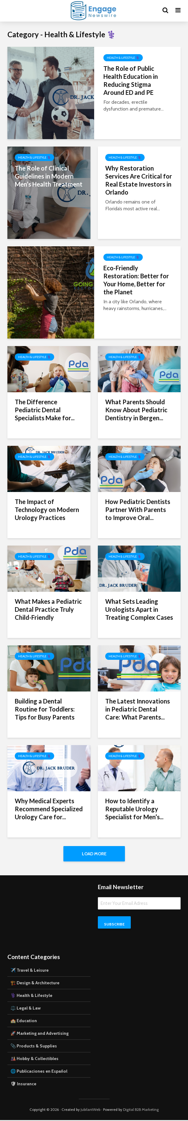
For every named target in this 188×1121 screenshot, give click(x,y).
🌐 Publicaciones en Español (38, 1072)
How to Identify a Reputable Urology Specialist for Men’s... (134, 809)
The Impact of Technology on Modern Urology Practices (47, 509)
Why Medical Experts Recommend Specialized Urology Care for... (49, 809)
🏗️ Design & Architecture (34, 983)
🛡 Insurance (23, 1084)
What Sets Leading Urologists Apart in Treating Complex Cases (139, 609)
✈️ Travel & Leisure (29, 971)
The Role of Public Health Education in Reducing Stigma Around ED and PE (130, 80)
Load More (94, 854)
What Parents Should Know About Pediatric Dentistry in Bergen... (136, 409)
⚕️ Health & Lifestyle (31, 996)
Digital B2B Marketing (141, 1110)
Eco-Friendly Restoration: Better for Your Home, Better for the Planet (136, 280)
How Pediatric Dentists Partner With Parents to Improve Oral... (137, 509)
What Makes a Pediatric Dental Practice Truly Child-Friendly (48, 609)
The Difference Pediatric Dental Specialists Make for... (44, 409)
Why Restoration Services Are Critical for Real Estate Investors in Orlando (138, 180)
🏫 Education (23, 1021)
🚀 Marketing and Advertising (39, 1034)
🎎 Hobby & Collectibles (34, 1059)
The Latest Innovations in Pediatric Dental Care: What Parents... (137, 709)
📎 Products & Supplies (33, 1047)
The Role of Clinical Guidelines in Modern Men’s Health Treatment (48, 176)
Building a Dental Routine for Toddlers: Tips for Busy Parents (45, 709)
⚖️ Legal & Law (25, 1009)
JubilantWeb (90, 1110)
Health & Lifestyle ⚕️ (123, 58)
